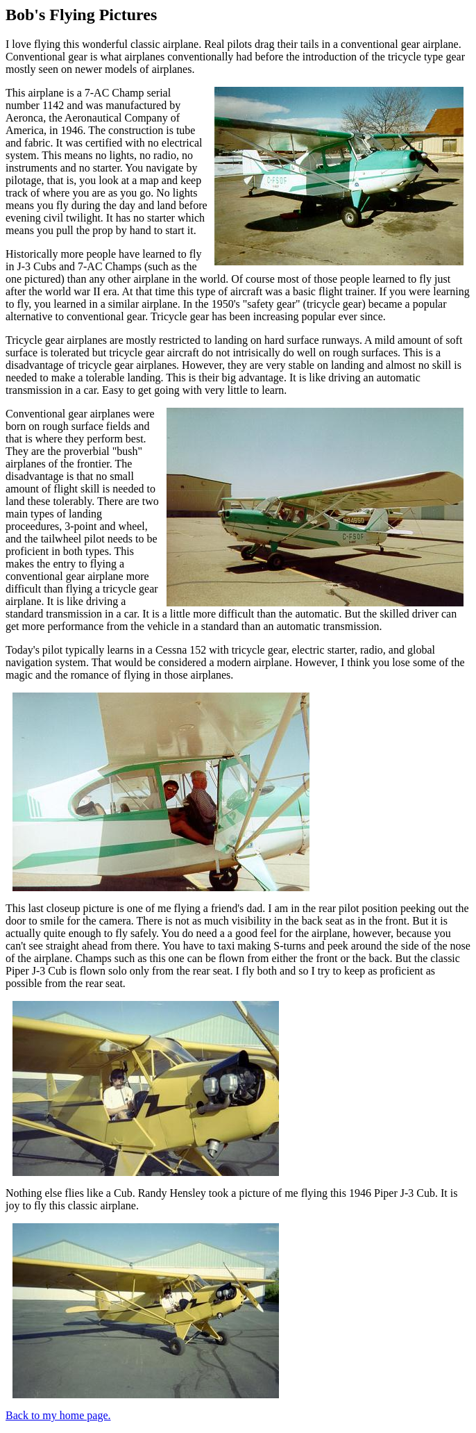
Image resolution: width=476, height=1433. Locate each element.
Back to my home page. (58, 1415)
